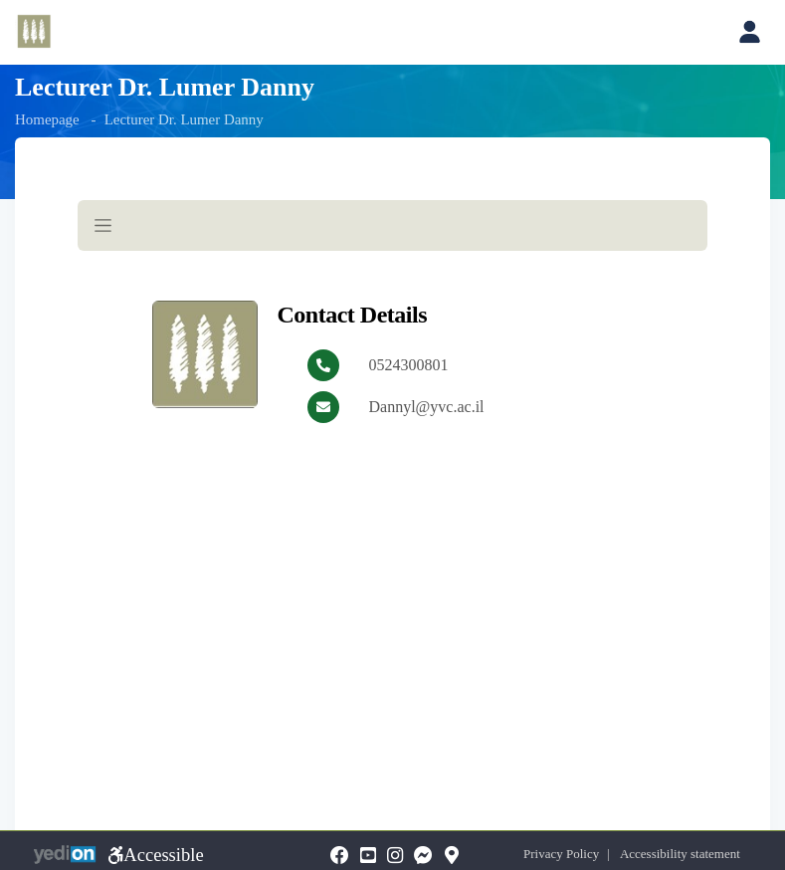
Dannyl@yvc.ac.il (427, 406)
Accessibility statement (688, 853)
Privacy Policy (570, 853)
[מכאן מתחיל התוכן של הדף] (392, 341)
